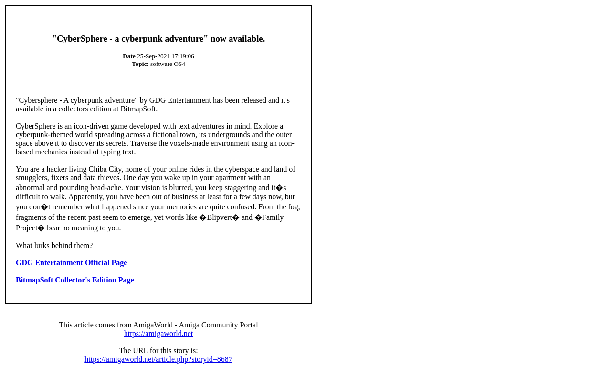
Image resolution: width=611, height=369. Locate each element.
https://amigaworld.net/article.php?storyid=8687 (158, 359)
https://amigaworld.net (158, 333)
